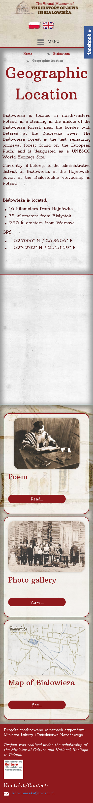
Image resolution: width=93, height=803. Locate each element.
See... (37, 704)
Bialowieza (61, 54)
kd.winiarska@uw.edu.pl (33, 793)
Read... (37, 498)
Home (27, 54)
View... (37, 602)
